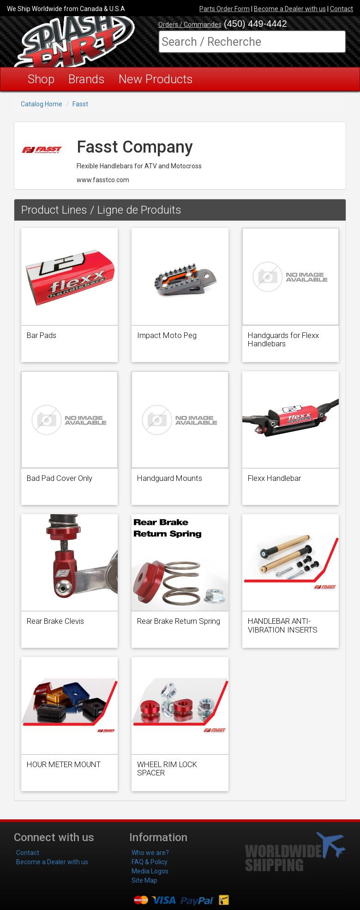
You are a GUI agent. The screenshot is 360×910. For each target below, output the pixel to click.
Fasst (80, 104)
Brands (86, 79)
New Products (156, 79)
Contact (341, 8)
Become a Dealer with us (290, 8)
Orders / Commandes (190, 24)
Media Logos (150, 871)
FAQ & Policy (150, 862)
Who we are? (150, 852)
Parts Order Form (224, 8)
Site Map (144, 880)
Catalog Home (41, 104)
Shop (41, 79)
